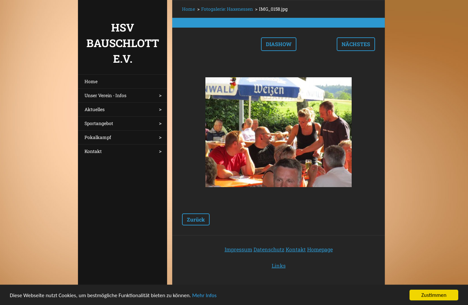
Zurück (196, 219)
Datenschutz (269, 249)
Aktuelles (94, 109)
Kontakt (93, 151)
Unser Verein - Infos (105, 95)
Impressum (238, 249)
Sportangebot (98, 123)
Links (279, 265)
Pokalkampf (97, 137)
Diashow (279, 44)
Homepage (320, 249)
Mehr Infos (204, 297)
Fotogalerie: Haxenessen (227, 9)
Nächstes (356, 44)
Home (91, 81)
